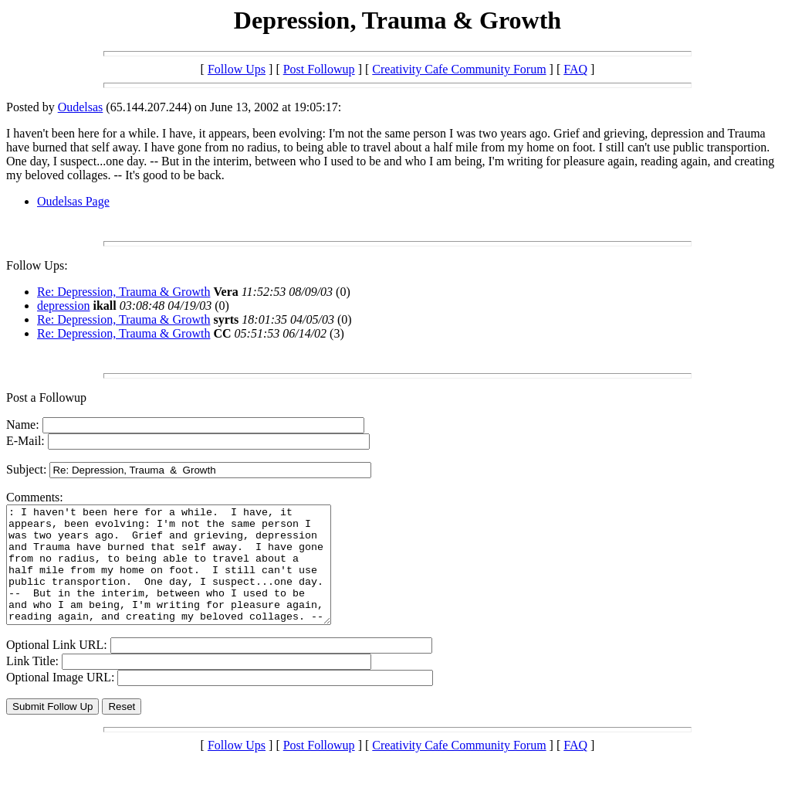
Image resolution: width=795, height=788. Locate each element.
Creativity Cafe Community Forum (459, 69)
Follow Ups (237, 69)
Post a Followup (46, 397)
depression (63, 305)
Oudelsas (80, 107)
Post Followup (319, 69)
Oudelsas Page (73, 201)
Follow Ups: (37, 265)
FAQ (575, 69)
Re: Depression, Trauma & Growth (123, 291)
